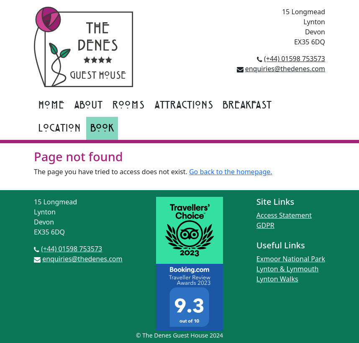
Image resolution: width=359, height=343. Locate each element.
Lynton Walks (277, 279)
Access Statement (284, 215)
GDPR (265, 225)
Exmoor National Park (290, 258)
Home (51, 105)
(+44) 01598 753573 (294, 58)
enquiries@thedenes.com (285, 68)
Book (102, 128)
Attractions (183, 105)
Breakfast (247, 105)
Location (59, 128)
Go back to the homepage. (230, 171)
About (88, 105)
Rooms (128, 105)
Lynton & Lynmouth (287, 268)
